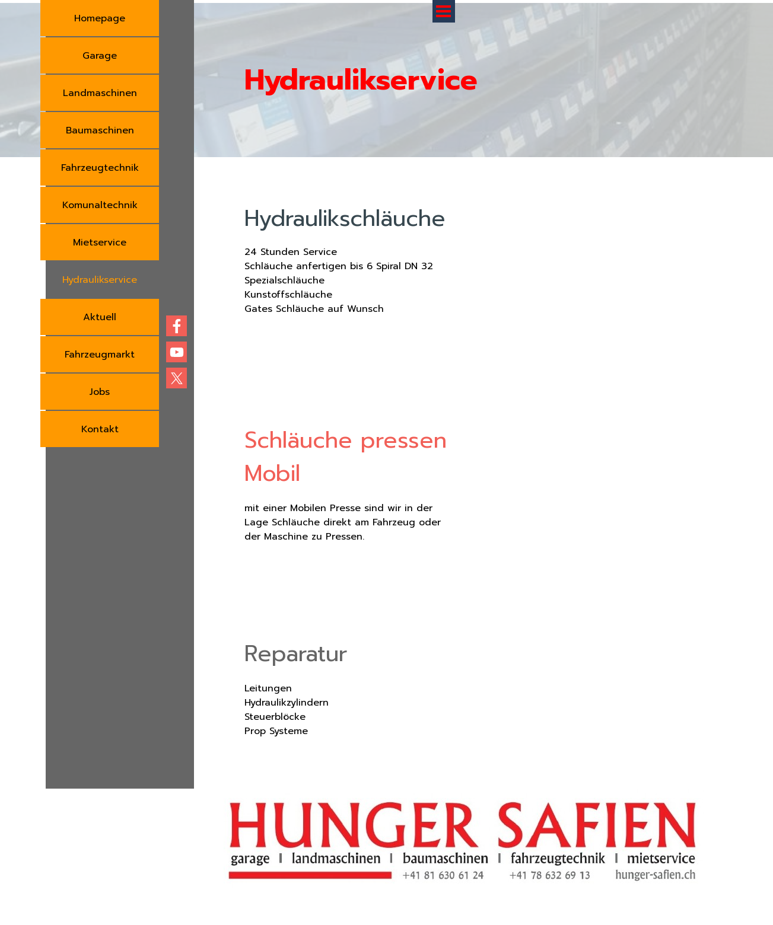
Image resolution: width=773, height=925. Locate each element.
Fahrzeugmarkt (100, 354)
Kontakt (100, 429)
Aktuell (99, 317)
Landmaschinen (100, 93)
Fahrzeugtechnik (100, 168)
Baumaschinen (100, 130)
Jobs (100, 392)
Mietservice (99, 242)
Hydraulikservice (99, 280)
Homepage (99, 18)
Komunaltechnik (100, 205)
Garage (99, 56)
